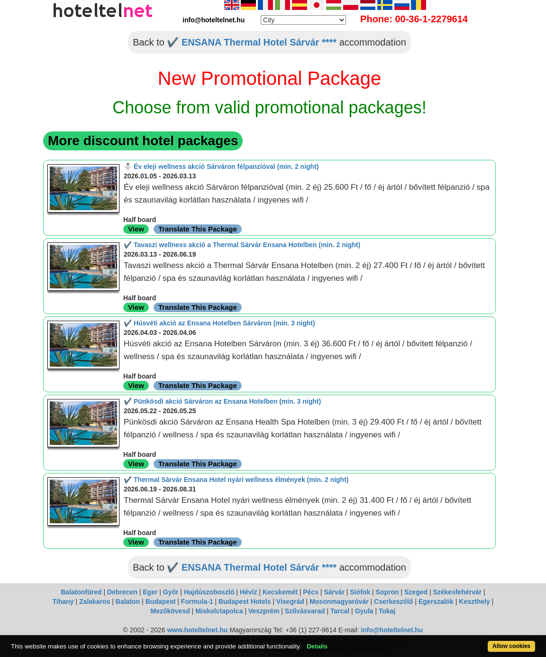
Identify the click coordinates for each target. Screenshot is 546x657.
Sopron (387, 592)
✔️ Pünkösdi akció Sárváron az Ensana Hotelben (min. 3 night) (222, 401)
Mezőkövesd (170, 611)
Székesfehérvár (457, 592)
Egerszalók (436, 601)
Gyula (364, 611)
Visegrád (290, 601)
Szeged (416, 592)
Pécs (310, 592)
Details (317, 646)
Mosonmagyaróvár (338, 601)
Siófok (360, 592)
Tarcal (339, 611)
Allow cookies (511, 646)
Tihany (63, 601)
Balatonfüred (81, 592)
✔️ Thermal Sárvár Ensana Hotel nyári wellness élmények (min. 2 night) (236, 479)
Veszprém (263, 611)
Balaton (128, 601)
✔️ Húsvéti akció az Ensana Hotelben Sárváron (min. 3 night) (219, 323)
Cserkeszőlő (393, 601)
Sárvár (334, 592)
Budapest (161, 601)
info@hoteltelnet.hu (392, 630)
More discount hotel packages (143, 140)
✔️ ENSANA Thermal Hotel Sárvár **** (252, 42)
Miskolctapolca (219, 611)
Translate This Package (197, 229)
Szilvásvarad (305, 611)
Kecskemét (280, 592)
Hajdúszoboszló (209, 592)
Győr (171, 592)
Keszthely (474, 601)
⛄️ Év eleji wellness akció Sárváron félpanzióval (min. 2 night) (221, 166)
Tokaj (387, 611)
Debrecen (122, 592)
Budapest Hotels (244, 601)
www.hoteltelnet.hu (197, 630)
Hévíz (248, 592)
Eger (150, 592)
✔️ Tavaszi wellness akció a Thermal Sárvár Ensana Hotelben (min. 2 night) (242, 245)
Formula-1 (197, 601)
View (136, 229)
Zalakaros (94, 601)
